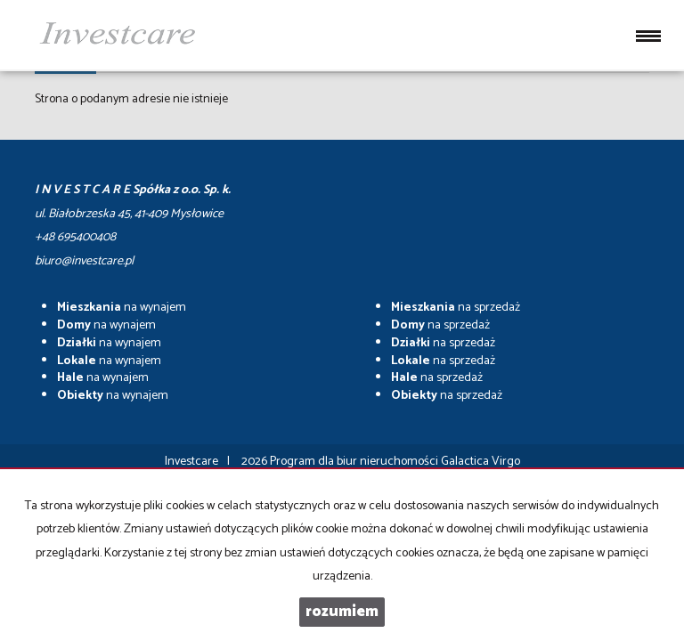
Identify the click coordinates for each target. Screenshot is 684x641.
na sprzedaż (455, 307)
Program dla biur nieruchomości (355, 461)
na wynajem (121, 307)
